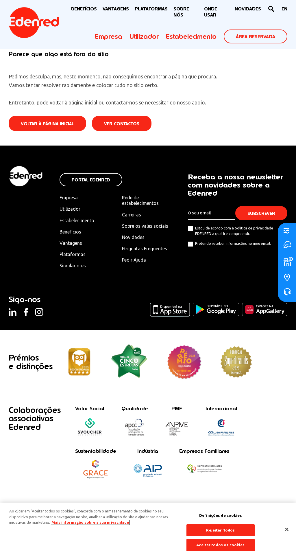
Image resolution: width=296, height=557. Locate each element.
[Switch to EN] (284, 9)
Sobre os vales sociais (145, 226)
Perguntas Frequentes (144, 248)
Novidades (133, 237)
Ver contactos (121, 123)
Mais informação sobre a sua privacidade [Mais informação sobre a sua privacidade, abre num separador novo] (90, 522)
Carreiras (131, 214)
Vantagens (71, 243)
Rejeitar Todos (220, 530)
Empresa (108, 36)
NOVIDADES (248, 9)
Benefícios (70, 231)
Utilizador (144, 36)
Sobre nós (181, 12)
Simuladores (73, 265)
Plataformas (151, 9)
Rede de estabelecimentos (140, 200)
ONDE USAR (210, 12)
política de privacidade (254, 228)
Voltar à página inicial (47, 123)
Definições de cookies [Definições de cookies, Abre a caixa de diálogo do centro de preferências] (220, 515)
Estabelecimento (191, 36)
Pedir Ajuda (134, 259)
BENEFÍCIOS (84, 9)
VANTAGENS (116, 9)
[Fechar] (286, 529)
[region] (148, 530)
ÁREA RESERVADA (255, 37)
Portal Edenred (91, 180)
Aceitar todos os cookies (220, 545)
